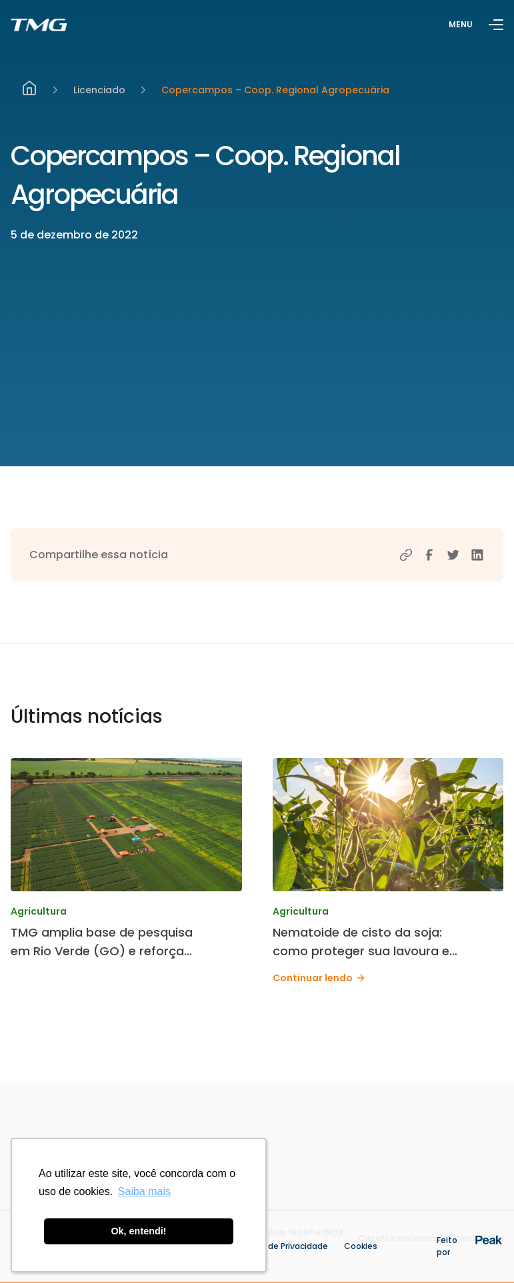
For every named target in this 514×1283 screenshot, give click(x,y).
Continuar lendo (319, 978)
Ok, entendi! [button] (138, 1231)
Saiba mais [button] (144, 1191)
